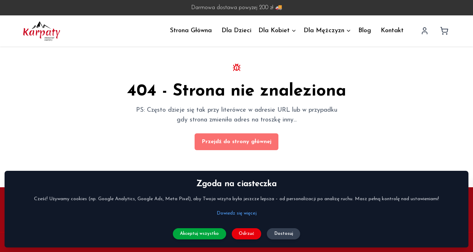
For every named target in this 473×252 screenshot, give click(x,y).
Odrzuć (247, 231)
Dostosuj (288, 231)
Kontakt (392, 30)
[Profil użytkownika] (424, 30)
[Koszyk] (444, 30)
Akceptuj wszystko (196, 231)
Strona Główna (191, 30)
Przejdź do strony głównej (236, 142)
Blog (364, 30)
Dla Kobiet (277, 30)
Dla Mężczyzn (327, 30)
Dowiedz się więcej (237, 210)
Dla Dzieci (236, 30)
